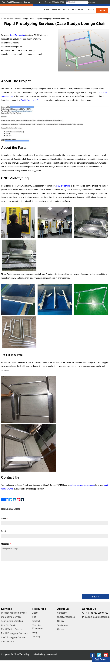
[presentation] (22, 577)
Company (61, 613)
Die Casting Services (11, 617)
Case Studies (14, 19)
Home (46, 10)
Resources (77, 10)
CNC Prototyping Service (13, 637)
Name (4, 518)
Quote (102, 10)
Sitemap (36, 636)
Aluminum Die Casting (12, 621)
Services (56, 10)
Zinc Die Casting (9, 625)
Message (6, 544)
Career (60, 629)
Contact (90, 10)
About (66, 10)
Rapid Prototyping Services (14, 633)
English (70, 2)
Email (4, 531)
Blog (34, 632)
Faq (34, 617)
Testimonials (63, 625)
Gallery (60, 621)
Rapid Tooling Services (12, 629)
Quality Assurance (66, 617)
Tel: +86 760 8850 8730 (54, 2)
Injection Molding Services (14, 613)
